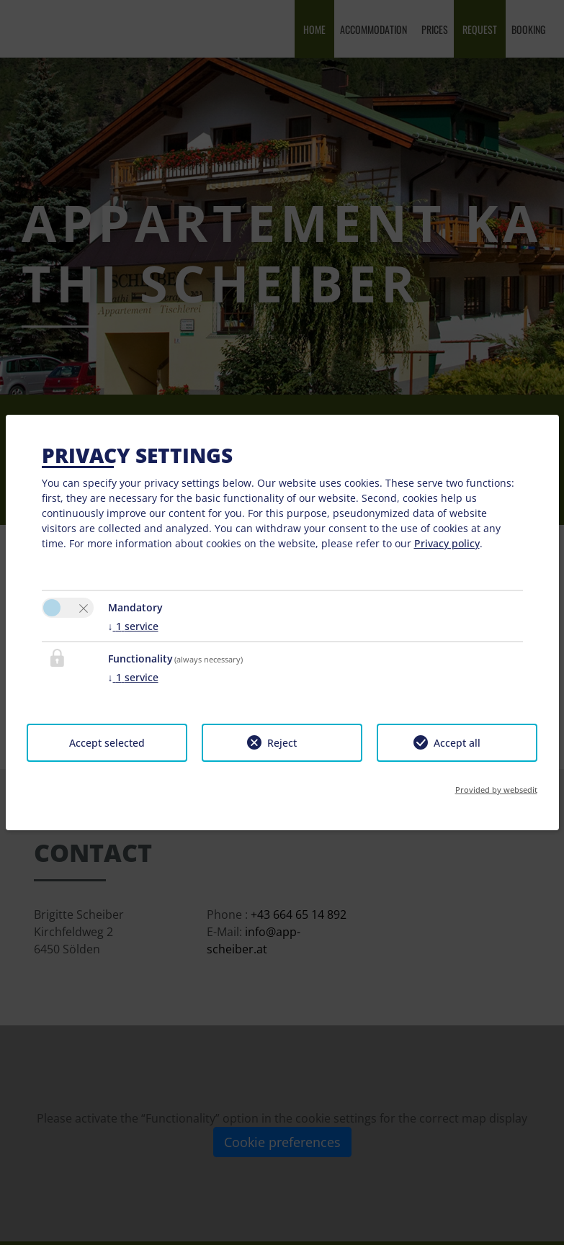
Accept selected (107, 743)
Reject (282, 743)
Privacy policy (447, 543)
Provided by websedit (496, 789)
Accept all (457, 743)
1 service (133, 626)
